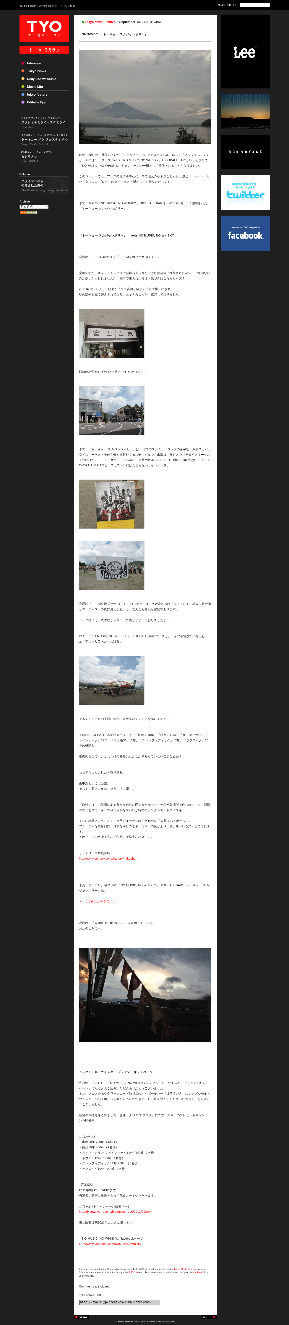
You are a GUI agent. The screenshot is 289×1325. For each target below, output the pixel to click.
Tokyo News (44, 71)
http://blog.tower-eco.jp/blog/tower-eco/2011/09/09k (115, 1211)
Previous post (81, 1317)
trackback (198, 1272)
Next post (209, 1317)
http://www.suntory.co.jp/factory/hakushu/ (108, 858)
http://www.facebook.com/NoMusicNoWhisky (110, 1244)
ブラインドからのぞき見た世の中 (44, 185)
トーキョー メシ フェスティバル (44, 139)
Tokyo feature (44, 94)
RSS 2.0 (133, 1272)
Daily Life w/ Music (44, 79)
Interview (44, 63)
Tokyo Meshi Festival (101, 22)
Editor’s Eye (44, 102)
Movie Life (44, 86)
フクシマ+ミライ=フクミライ (44, 122)
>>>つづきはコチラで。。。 (99, 901)
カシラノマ (44, 156)
